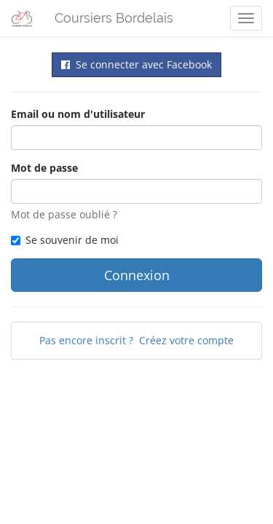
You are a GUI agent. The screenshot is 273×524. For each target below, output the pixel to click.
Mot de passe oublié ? (64, 214)
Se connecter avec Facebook (136, 64)
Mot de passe (44, 168)
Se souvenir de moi (65, 240)
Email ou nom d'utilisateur (78, 114)
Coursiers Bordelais (114, 17)
